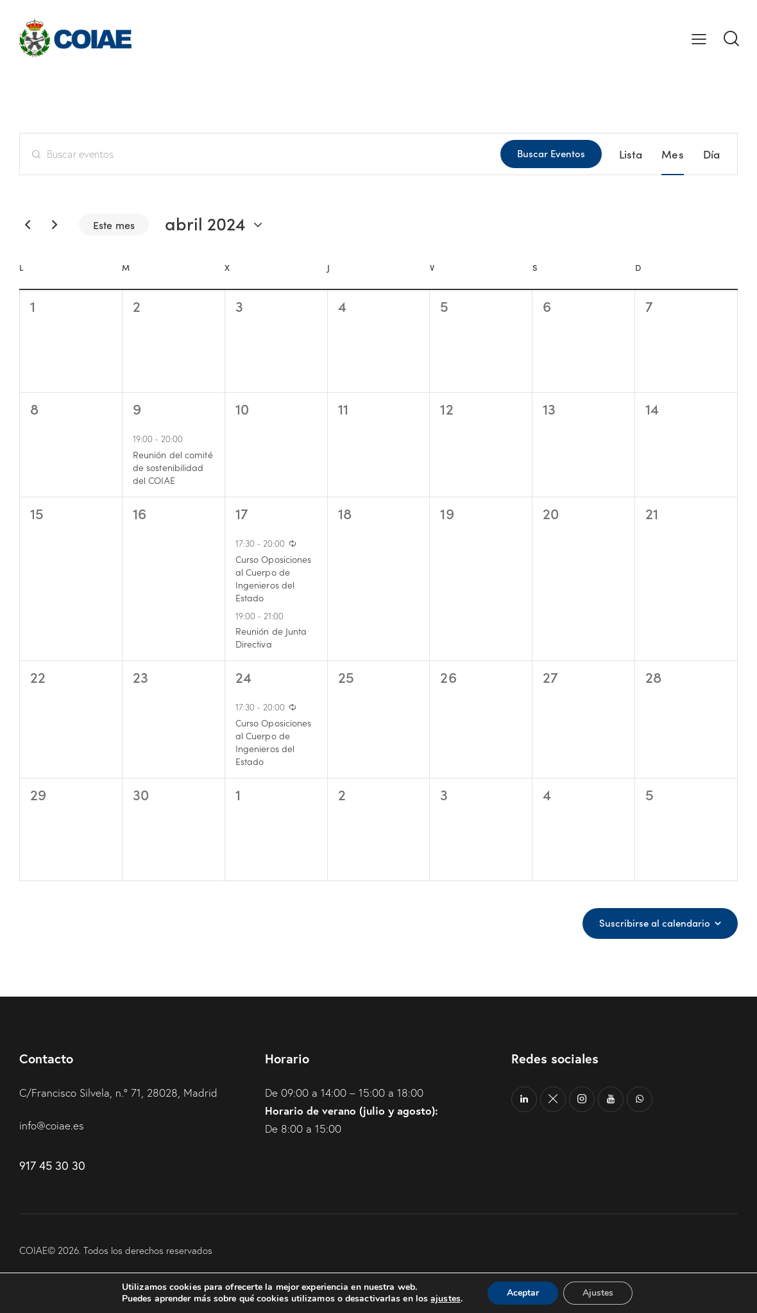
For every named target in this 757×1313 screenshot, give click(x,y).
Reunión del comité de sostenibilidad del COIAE (173, 467)
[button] (699, 38)
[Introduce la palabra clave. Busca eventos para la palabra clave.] (260, 154)
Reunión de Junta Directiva (271, 637)
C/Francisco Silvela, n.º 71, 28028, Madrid (118, 1092)
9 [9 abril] (137, 408)
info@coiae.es (51, 1125)
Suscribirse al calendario (654, 922)
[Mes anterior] (27, 224)
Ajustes (598, 1293)
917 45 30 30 (52, 1165)
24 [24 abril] (243, 676)
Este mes (114, 225)
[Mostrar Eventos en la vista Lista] (631, 154)
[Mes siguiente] (54, 224)
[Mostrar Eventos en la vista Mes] (672, 154)
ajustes (445, 1299)
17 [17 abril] (241, 512)
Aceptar (523, 1293)
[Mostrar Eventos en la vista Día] (711, 154)
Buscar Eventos (551, 153)
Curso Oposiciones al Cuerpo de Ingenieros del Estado (273, 578)
